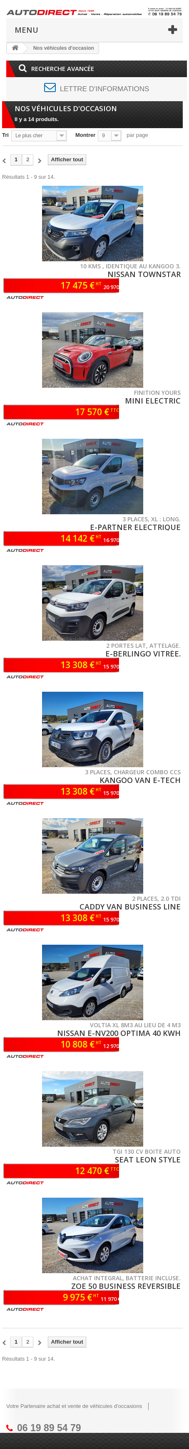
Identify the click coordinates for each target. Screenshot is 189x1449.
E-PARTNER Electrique (135, 527)
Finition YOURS (157, 392)
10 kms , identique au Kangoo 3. (130, 266)
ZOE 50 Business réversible (126, 1286)
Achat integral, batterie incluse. (127, 1278)
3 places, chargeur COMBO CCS (133, 772)
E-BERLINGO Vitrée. (143, 653)
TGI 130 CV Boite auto (146, 1151)
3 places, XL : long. (151, 519)
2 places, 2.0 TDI (156, 898)
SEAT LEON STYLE (148, 1159)
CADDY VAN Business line (130, 906)
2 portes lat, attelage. (143, 645)
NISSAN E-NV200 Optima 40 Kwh (119, 1033)
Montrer (85, 135)
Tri (5, 135)
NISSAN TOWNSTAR (144, 274)
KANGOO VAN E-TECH (140, 780)
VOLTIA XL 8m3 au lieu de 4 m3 (135, 1025)
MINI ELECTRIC (153, 400)
